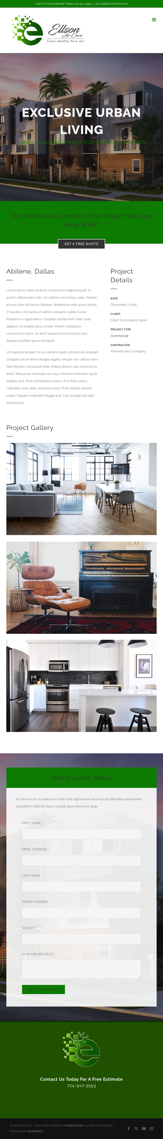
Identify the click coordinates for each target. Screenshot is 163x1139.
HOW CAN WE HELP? (39, 954)
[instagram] (151, 1128)
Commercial (119, 336)
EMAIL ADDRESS (35, 849)
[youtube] (144, 1128)
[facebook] (128, 1128)
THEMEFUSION (73, 1125)
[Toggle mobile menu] (154, 19)
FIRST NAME (32, 823)
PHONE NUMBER (35, 902)
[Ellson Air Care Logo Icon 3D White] (81, 1032)
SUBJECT (29, 928)
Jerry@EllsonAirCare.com (111, 3)
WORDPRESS (35, 1131)
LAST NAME (31, 876)
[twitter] (136, 1128)
